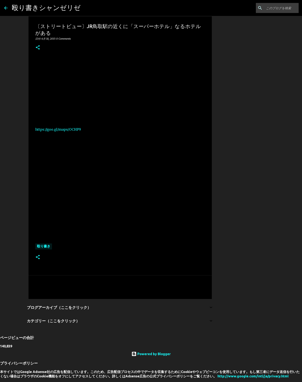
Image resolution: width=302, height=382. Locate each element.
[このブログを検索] (277, 8)
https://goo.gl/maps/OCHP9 (58, 129)
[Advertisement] (120, 88)
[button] (37, 48)
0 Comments (63, 38)
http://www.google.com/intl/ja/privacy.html (253, 376)
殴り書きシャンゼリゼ (46, 7)
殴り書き (43, 246)
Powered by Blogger (151, 354)
